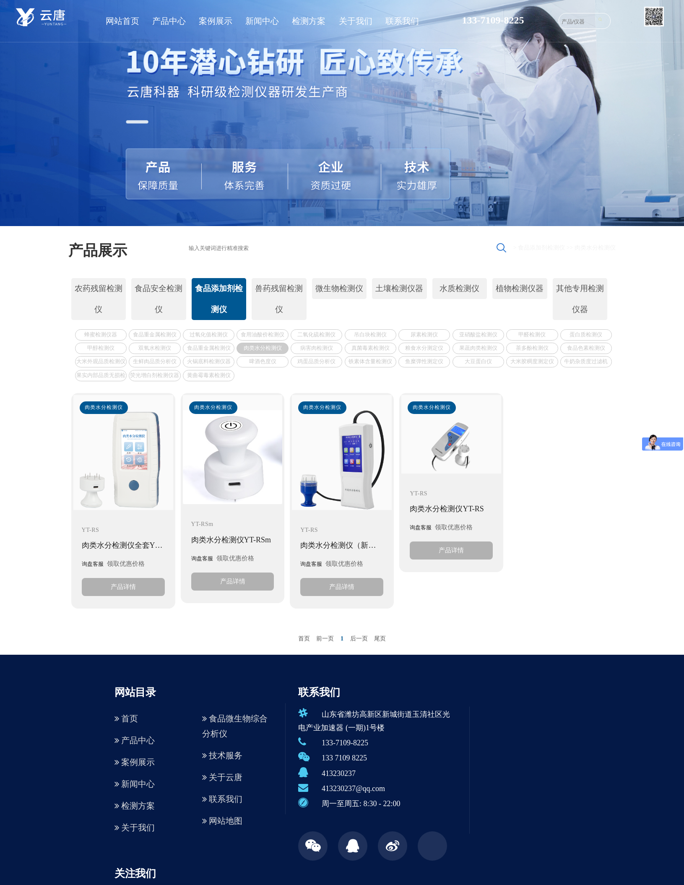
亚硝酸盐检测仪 (478, 334)
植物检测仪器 (520, 288)
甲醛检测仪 (532, 334)
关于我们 (355, 21)
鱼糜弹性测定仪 (424, 361)
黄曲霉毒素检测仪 (209, 375)
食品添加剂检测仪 (541, 248)
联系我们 (402, 21)
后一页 (359, 638)
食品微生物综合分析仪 (235, 726)
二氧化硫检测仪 (316, 334)
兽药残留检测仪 (279, 299)
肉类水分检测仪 (595, 248)
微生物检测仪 (339, 288)
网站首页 (122, 21)
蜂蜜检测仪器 (100, 334)
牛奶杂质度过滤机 (586, 361)
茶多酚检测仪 (532, 348)
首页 (304, 638)
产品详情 (123, 586)
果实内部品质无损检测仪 (100, 376)
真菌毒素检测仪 (370, 348)
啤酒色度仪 (262, 361)
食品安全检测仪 (158, 299)
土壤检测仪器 (399, 288)
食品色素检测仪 (586, 348)
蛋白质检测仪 (586, 334)
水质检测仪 (459, 288)
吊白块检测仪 (370, 334)
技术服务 (222, 755)
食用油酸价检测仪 (262, 334)
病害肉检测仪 (316, 348)
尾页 (380, 638)
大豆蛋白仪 (478, 361)
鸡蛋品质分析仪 (316, 361)
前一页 (325, 638)
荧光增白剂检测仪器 (154, 375)
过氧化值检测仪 (209, 334)
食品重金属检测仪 (155, 334)
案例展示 (215, 21)
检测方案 (308, 21)
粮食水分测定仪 (424, 348)
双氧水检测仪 (154, 348)
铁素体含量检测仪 (370, 361)
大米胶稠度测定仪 (532, 361)
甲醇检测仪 (100, 348)
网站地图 (222, 820)
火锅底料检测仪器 (209, 361)
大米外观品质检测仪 (100, 361)
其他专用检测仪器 (580, 299)
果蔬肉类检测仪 (478, 348)
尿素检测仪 (424, 334)
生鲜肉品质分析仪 (155, 361)
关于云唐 (222, 777)
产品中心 (169, 21)
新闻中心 (262, 21)
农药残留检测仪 (98, 299)
